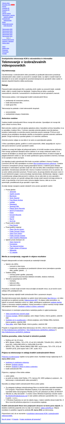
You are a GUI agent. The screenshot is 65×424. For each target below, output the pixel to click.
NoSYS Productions (16, 210)
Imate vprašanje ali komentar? (30, 419)
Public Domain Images (17, 236)
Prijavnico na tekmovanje (10, 357)
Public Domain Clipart (17, 231)
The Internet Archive (16, 246)
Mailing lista (5, 48)
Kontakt (4, 53)
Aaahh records (15, 194)
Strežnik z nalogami (8, 41)
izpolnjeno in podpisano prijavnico (17, 362)
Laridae (12, 202)
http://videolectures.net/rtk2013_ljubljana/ (16, 332)
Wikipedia (13, 250)
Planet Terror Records (17, 208)
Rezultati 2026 (6, 5)
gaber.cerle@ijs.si (47, 408)
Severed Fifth (14, 206)
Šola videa (9, 324)
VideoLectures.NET (31, 300)
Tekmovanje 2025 (7, 29)
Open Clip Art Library (17, 229)
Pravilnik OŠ (5, 10)
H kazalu (15, 419)
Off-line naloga (6, 13)
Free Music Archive (16, 200)
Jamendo (13, 192)
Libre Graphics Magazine (18, 238)
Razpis (4, 6)
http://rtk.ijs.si (51, 298)
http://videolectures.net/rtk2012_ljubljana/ (41, 330)
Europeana (13, 244)
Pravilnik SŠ (5, 8)
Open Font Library (16, 233)
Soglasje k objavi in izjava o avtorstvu (31, 306)
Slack (3, 46)
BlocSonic (13, 196)
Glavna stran (6, 3)
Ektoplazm (13, 204)
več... (8, 38)
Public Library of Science (18, 248)
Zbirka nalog (5, 43)
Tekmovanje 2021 (7, 36)
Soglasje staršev (17, 364)
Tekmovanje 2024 (7, 31)
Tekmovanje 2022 (7, 34)
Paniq (12, 212)
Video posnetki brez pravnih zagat (17, 314)
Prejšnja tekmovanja (8, 39)
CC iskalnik (13, 252)
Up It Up (12, 221)
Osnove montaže (11, 316)
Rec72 (12, 219)
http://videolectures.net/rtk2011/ (15, 330)
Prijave (4, 11)
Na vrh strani (6, 419)
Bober (4, 22)
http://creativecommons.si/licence (44, 163)
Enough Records (15, 215)
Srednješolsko (7, 59)
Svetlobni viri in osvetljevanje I (16, 320)
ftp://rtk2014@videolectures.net (16, 396)
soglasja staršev (56, 302)
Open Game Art (15, 242)
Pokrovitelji (5, 52)
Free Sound (14, 225)
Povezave (5, 50)
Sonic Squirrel (14, 198)
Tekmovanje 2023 (7, 32)
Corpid (12, 217)
